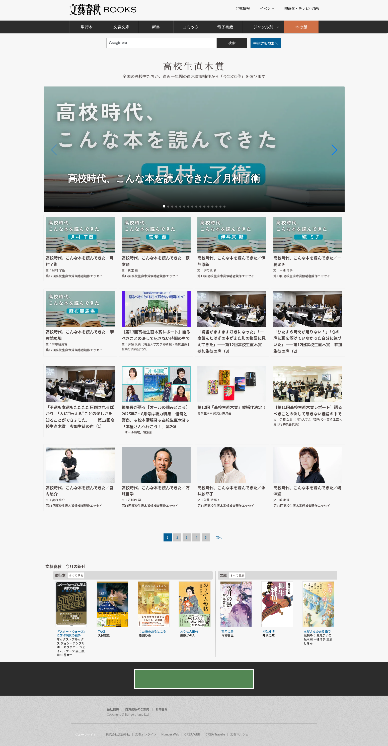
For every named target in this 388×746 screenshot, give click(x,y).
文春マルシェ (239, 734)
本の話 (301, 27)
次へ (219, 537)
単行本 (87, 27)
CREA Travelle (215, 734)
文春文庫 (121, 27)
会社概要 (113, 709)
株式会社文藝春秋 (118, 734)
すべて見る (75, 575)
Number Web (170, 734)
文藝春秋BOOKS (103, 10)
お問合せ (162, 709)
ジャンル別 (263, 27)
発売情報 (243, 8)
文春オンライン (145, 734)
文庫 (223, 575)
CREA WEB (192, 734)
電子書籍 (225, 27)
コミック (191, 27)
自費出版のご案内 (137, 709)
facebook (292, 710)
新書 (156, 27)
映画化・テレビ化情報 (302, 8)
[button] (164, 206)
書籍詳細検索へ (265, 43)
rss (311, 710)
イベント (267, 8)
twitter (302, 710)
